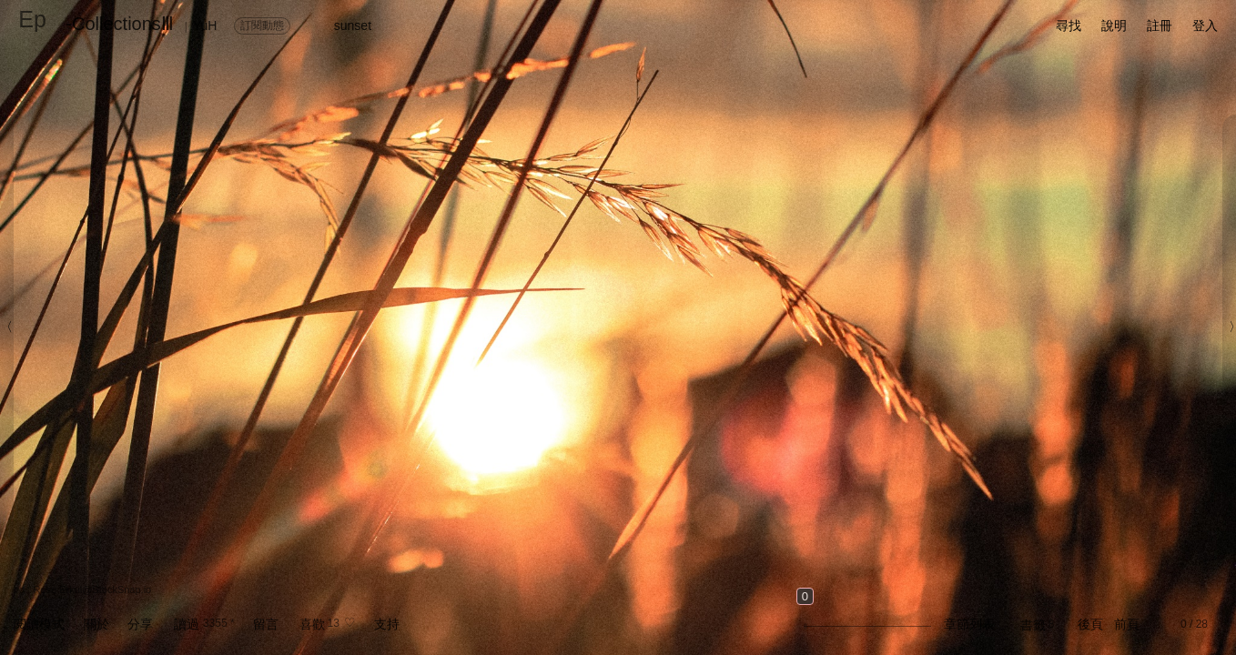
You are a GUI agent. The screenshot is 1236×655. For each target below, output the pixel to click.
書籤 (1033, 625)
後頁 (1090, 624)
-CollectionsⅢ (119, 24)
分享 (140, 624)
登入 (1205, 25)
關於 (96, 624)
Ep (32, 19)
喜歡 (312, 624)
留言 (266, 624)
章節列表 (969, 624)
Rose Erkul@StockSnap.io (92, 589)
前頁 (1127, 624)
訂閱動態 (262, 25)
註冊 (1159, 25)
